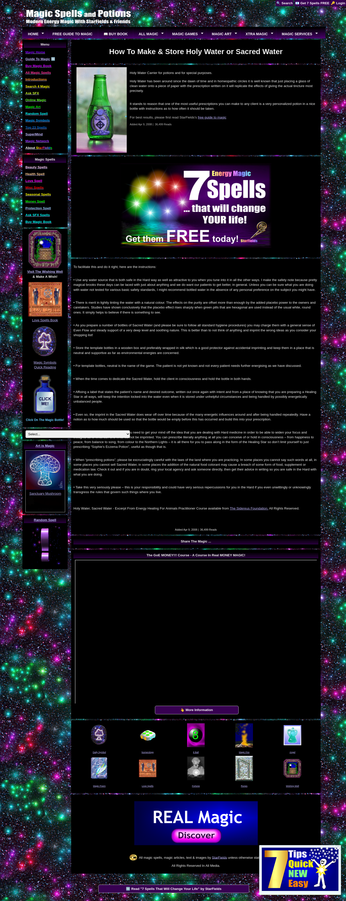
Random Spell (45, 520)
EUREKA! (45, 509)
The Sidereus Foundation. (249, 508)
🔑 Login (338, 3)
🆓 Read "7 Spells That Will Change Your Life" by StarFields (173, 889)
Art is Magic (45, 446)
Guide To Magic (37, 59)
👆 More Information (196, 710)
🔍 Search (284, 3)
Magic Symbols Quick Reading (45, 362)
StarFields (219, 857)
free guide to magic (212, 117)
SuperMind (34, 134)
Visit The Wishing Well (45, 271)
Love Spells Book (45, 320)
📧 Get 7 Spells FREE (312, 3)
